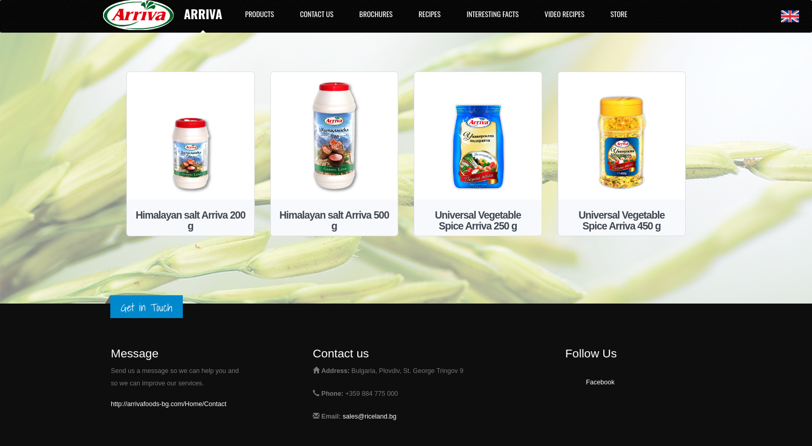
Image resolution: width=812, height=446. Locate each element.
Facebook (600, 382)
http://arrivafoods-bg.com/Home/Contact (168, 404)
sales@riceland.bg (370, 416)
